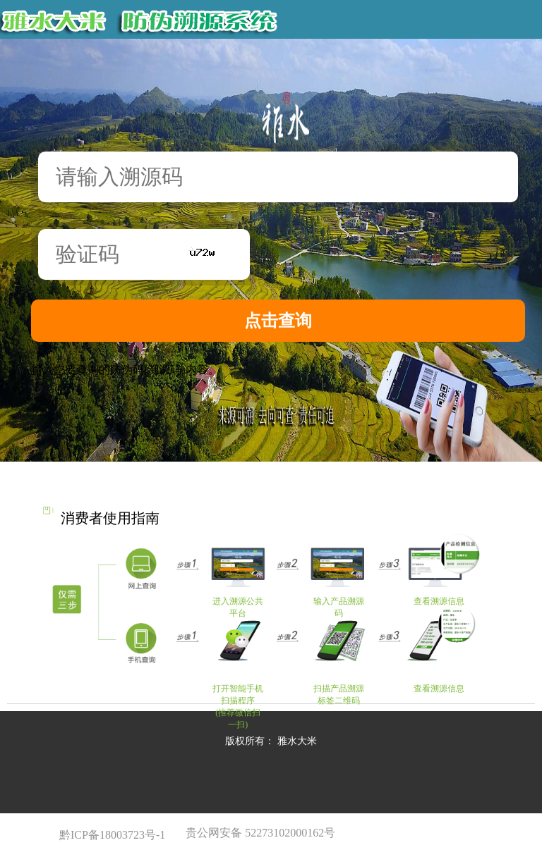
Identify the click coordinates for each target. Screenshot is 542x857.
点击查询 (278, 321)
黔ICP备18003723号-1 (113, 835)
